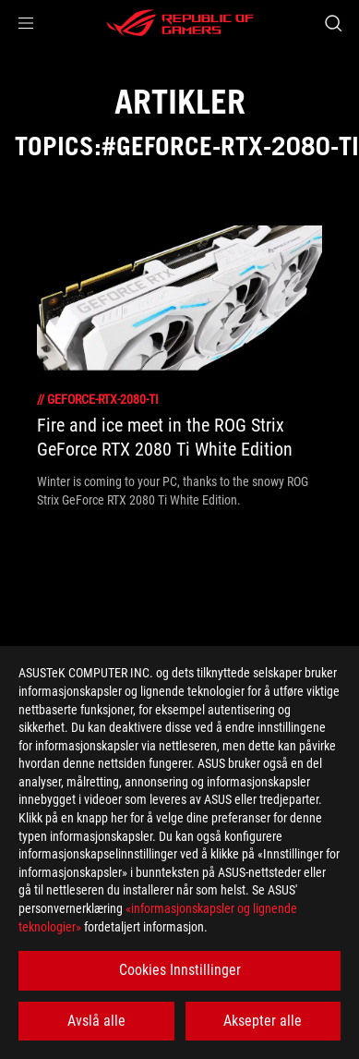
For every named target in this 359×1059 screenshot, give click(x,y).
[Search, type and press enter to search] (332, 23)
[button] (26, 23)
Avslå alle (96, 1020)
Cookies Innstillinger (180, 970)
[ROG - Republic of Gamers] (180, 23)
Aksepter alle (262, 1020)
